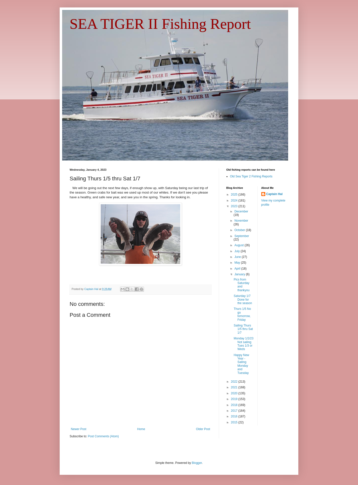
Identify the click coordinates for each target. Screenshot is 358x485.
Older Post (203, 429)
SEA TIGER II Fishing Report (160, 24)
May (237, 262)
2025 (234, 194)
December (241, 211)
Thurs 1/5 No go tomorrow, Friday (242, 314)
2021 (234, 387)
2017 (234, 410)
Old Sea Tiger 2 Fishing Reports (251, 176)
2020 (234, 393)
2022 (234, 381)
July (237, 251)
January (240, 274)
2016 (234, 416)
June (238, 257)
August (239, 245)
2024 (234, 200)
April (237, 268)
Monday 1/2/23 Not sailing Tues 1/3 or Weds (243, 344)
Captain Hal (274, 194)
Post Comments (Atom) (103, 436)
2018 (234, 405)
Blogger (197, 463)
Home (141, 429)
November (241, 220)
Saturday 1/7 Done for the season (243, 299)
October (240, 230)
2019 (234, 399)
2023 (234, 206)
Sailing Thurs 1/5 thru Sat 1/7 (243, 329)
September (241, 236)
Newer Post (78, 429)
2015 (234, 422)
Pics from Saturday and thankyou (242, 285)
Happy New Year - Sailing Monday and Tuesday (241, 364)
